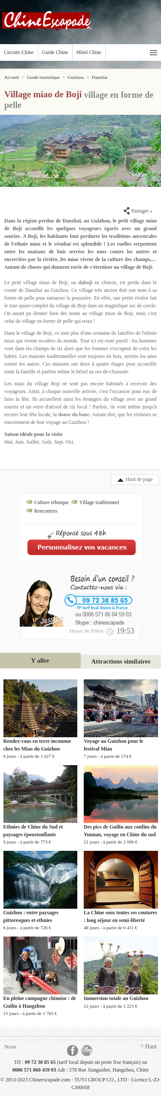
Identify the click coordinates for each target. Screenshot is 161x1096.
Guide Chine (55, 52)
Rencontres (46, 511)
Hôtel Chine (88, 52)
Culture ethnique (51, 502)
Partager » (138, 211)
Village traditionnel (99, 502)
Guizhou (75, 77)
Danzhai (99, 77)
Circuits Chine (19, 52)
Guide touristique (43, 77)
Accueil (11, 77)
